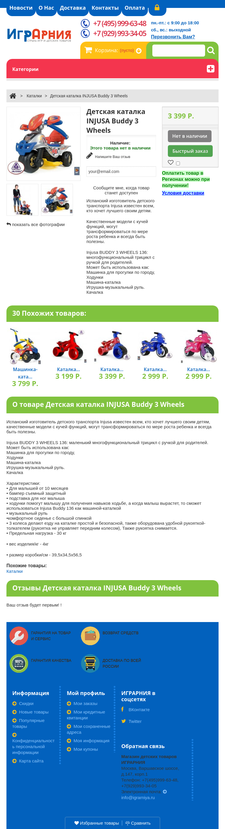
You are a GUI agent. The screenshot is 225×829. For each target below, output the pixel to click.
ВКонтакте (135, 710)
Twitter (131, 722)
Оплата (135, 7)
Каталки (34, 96)
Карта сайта (28, 760)
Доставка (73, 7)
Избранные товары (96, 822)
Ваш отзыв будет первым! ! (34, 604)
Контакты (105, 7)
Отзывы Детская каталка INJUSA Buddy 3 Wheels (96, 587)
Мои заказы (82, 702)
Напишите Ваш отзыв (108, 155)
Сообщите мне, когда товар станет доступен (121, 189)
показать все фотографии (38, 224)
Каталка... (68, 369)
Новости (21, 7)
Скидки (22, 702)
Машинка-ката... (25, 372)
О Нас (46, 7)
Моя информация (88, 740)
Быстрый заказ (190, 151)
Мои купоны (82, 748)
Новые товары (30, 711)
